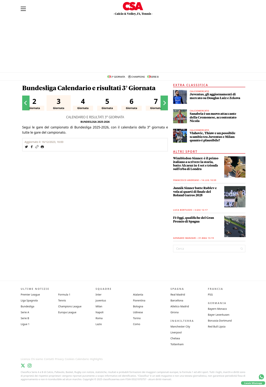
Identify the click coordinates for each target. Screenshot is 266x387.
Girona (174, 312)
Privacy (59, 359)
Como (136, 324)
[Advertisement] (133, 44)
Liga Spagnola (29, 300)
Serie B (154, 76)
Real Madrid (177, 294)
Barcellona (176, 300)
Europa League (67, 312)
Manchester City (180, 326)
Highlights (96, 359)
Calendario (82, 359)
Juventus (101, 300)
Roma (99, 318)
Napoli (99, 312)
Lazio (99, 324)
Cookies (69, 359)
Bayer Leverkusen (218, 314)
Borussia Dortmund (220, 320)
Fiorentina (139, 300)
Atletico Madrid (179, 306)
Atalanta (138, 294)
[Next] (164, 103)
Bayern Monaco (217, 308)
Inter (98, 294)
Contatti (49, 359)
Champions (138, 76)
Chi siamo (37, 359)
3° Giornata (118, 76)
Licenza (25, 359)
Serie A (25, 312)
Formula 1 (64, 294)
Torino (137, 318)
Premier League (30, 294)
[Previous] (26, 103)
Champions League (69, 306)
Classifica (31, 354)
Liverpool (176, 332)
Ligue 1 (25, 324)
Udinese (138, 312)
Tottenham (177, 344)
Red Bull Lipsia (216, 326)
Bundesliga (27, 306)
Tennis (62, 300)
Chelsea (175, 338)
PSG (210, 294)
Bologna (138, 306)
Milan (99, 306)
